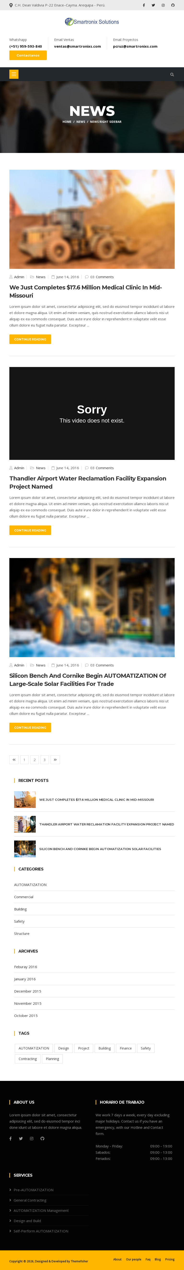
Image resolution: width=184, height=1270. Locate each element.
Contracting (28, 1058)
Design (63, 1048)
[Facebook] (10, 1138)
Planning (52, 1058)
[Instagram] (31, 1138)
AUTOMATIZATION (30, 884)
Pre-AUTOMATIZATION (33, 1189)
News (80, 122)
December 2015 (27, 991)
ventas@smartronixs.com (77, 46)
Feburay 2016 (25, 966)
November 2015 (27, 1003)
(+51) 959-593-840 (25, 46)
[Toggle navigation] (13, 74)
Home (67, 122)
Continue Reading (30, 339)
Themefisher (79, 1261)
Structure (21, 933)
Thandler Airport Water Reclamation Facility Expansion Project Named (106, 824)
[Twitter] (21, 1138)
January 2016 (25, 978)
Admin (18, 276)
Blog (158, 1259)
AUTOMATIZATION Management (41, 1210)
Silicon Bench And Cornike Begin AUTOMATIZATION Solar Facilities (100, 849)
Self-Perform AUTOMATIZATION (41, 1231)
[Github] (42, 1138)
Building (20, 909)
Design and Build (27, 1220)
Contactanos (28, 55)
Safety (19, 921)
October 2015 (26, 1015)
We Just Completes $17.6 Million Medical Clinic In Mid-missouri (96, 800)
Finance (126, 1048)
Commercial (23, 896)
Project (83, 1048)
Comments (105, 276)
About (117, 1259)
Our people (133, 1259)
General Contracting (30, 1200)
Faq (148, 1259)
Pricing (170, 1259)
